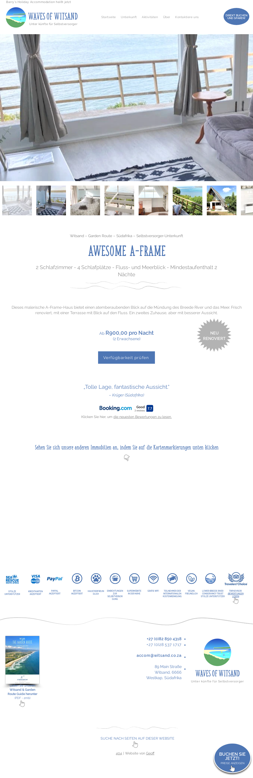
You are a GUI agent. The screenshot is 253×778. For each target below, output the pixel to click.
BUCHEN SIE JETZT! (232, 756)
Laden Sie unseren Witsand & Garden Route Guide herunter (22, 690)
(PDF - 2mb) (22, 698)
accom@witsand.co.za (159, 655)
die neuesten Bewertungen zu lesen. (142, 417)
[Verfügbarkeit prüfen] (126, 357)
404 (119, 753)
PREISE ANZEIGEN (232, 763)
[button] (129, 17)
